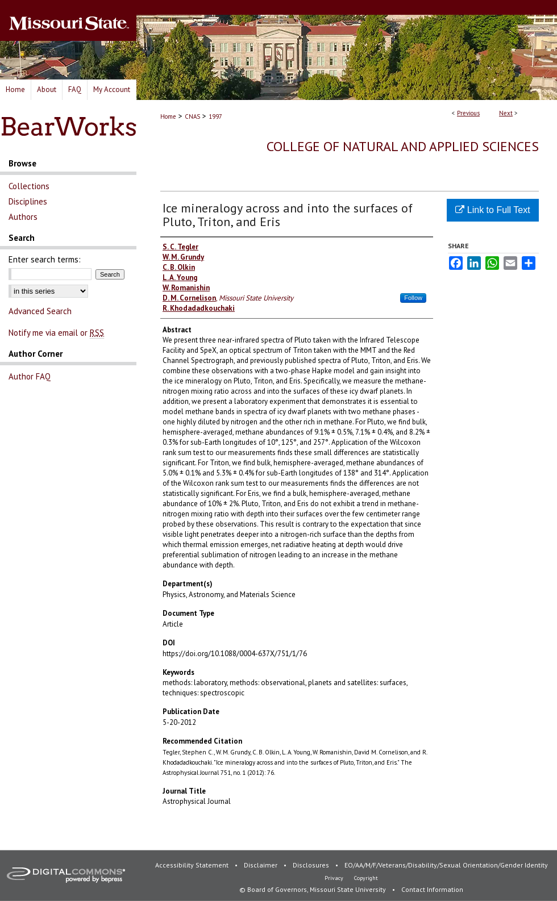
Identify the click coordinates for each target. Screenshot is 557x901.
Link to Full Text (492, 210)
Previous (468, 113)
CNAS (192, 116)
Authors (23, 216)
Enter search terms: (45, 259)
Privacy (335, 878)
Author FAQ (30, 376)
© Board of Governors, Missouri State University (313, 889)
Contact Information (432, 889)
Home (168, 116)
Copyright (366, 878)
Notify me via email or (56, 332)
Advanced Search (40, 311)
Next (506, 113)
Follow (413, 297)
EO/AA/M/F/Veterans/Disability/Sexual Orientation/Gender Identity (446, 865)
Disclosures (312, 865)
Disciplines (28, 201)
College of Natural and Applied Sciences (403, 146)
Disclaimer (261, 865)
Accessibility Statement (192, 865)
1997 (215, 116)
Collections (29, 186)
